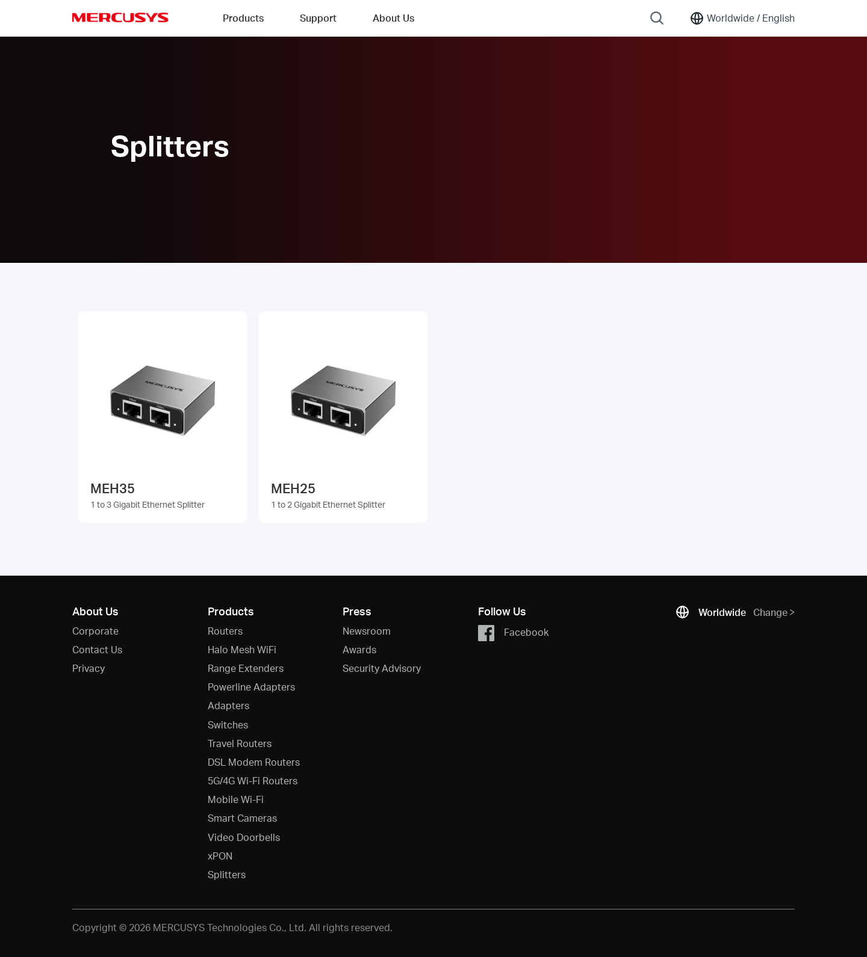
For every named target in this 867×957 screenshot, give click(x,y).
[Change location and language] (742, 18)
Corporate (95, 630)
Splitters (227, 874)
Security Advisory (382, 668)
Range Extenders (246, 668)
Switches (228, 724)
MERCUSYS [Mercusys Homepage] (120, 17)
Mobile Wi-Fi (236, 799)
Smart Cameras (242, 817)
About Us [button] (393, 17)
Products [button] (243, 17)
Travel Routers (240, 743)
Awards (359, 649)
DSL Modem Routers (254, 762)
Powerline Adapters (251, 686)
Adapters (228, 705)
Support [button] (318, 17)
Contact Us (97, 649)
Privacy (88, 668)
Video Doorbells (244, 837)
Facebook (513, 633)
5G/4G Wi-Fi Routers (252, 780)
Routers (225, 630)
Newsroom (367, 630)
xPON (220, 855)
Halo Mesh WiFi (242, 649)
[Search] (656, 18)
